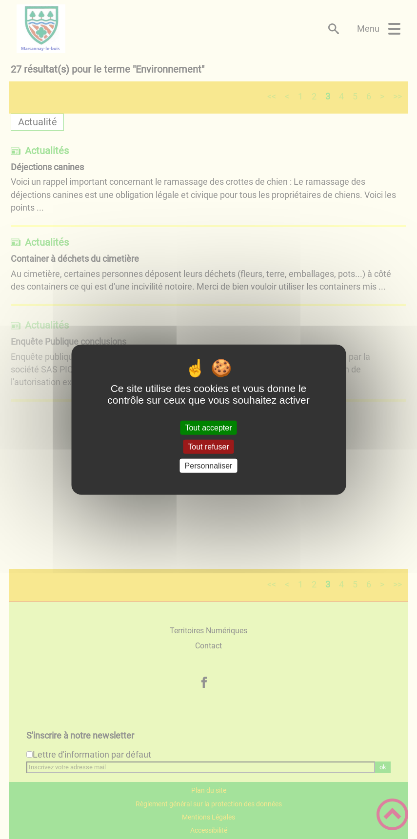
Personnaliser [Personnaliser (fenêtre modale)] (209, 466)
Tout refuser (208, 446)
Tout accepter (208, 427)
